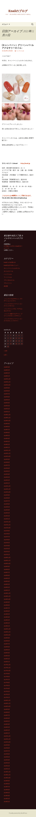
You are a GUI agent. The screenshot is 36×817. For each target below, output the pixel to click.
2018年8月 (7, 641)
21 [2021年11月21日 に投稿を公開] (21, 341)
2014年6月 (7, 790)
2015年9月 (7, 745)
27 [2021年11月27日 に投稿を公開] (19, 344)
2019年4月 (7, 617)
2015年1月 (7, 769)
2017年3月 (7, 691)
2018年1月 (7, 662)
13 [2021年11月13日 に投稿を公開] (19, 338)
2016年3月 (7, 727)
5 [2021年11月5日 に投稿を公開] (16, 335)
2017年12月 (7, 665)
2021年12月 (7, 522)
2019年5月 (7, 614)
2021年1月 (7, 554)
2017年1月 (7, 697)
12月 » (5, 355)
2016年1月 (7, 733)
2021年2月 (7, 551)
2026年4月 (7, 367)
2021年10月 (7, 528)
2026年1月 (7, 376)
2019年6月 (7, 611)
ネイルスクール (8, 271)
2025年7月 (7, 394)
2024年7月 (7, 429)
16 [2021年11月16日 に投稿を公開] (8, 341)
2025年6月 (7, 397)
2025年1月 (7, 412)
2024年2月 (7, 444)
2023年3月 (7, 477)
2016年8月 (7, 712)
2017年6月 (7, 682)
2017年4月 (7, 688)
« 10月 (5, 351)
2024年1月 (7, 447)
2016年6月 (7, 718)
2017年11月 (7, 667)
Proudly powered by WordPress (18, 813)
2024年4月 (7, 438)
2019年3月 (7, 620)
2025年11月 (7, 382)
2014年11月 (7, 775)
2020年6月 (7, 575)
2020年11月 (7, 560)
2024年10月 (7, 420)
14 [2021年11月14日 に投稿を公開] (21, 338)
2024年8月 (7, 426)
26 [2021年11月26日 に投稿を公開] (16, 344)
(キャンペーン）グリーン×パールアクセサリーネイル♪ (18, 46)
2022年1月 (7, 519)
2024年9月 (7, 423)
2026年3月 (7, 370)
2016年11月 (7, 703)
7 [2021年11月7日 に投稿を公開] (21, 335)
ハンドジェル (20, 51)
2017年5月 (7, 685)
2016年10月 (7, 706)
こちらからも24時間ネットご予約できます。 (17, 196)
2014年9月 (7, 781)
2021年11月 (7, 525)
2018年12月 (7, 629)
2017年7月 (7, 679)
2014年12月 (7, 772)
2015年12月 (7, 736)
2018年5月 (7, 650)
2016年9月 (7, 709)
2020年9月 (7, 566)
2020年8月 (7, 569)
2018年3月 (7, 656)
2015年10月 (7, 742)
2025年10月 (7, 385)
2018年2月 (7, 659)
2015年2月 (7, 766)
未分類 (6, 286)
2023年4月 (7, 474)
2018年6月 (7, 647)
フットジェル (8, 277)
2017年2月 (7, 694)
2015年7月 (7, 751)
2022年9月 (7, 495)
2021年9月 (7, 531)
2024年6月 (7, 432)
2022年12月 (7, 486)
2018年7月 (7, 644)
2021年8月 (7, 534)
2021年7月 (7, 537)
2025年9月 (7, 388)
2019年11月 (7, 596)
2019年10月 (7, 599)
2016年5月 (7, 721)
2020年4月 (7, 581)
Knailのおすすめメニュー (11, 265)
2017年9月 (7, 673)
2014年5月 (7, 792)
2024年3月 (7, 441)
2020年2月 (7, 587)
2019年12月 (7, 593)
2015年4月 (7, 760)
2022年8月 (7, 498)
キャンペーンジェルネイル (12, 268)
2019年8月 (7, 605)
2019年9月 (7, 602)
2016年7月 (7, 715)
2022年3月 (7, 513)
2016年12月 (7, 700)
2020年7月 (7, 572)
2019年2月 (7, 623)
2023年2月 (7, 480)
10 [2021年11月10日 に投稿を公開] (10, 338)
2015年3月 (7, 763)
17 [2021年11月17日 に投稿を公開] (10, 341)
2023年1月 (7, 483)
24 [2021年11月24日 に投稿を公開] (10, 344)
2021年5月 (7, 542)
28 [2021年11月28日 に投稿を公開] (21, 344)
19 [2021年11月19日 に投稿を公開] (16, 341)
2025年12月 (7, 379)
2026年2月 (7, 373)
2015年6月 (7, 754)
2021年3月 (7, 548)
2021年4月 (7, 545)
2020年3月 (7, 584)
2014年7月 (7, 787)
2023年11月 (7, 453)
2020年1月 (7, 590)
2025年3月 (7, 406)
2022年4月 (7, 510)
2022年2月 (7, 516)
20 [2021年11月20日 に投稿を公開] (19, 341)
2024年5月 (7, 435)
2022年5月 (7, 507)
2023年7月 (7, 465)
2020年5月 (7, 578)
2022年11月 (7, 489)
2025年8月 (7, 391)
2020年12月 (7, 557)
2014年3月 (7, 798)
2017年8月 (7, 676)
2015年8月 (7, 748)
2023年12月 (7, 450)
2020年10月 (7, 563)
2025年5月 (7, 400)
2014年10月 (7, 778)
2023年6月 (7, 468)
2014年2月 (7, 801)
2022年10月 (7, 492)
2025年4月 (7, 403)
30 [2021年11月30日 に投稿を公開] (8, 346)
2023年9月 (7, 459)
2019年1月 (7, 626)
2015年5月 (7, 757)
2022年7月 (7, 501)
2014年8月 (7, 784)
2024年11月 (7, 417)
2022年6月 (7, 504)
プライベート (8, 283)
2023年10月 (7, 456)
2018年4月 (7, 653)
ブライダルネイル (9, 280)
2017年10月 (7, 670)
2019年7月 (7, 608)
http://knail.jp (25, 163)
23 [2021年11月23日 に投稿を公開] (8, 344)
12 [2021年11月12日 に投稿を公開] (16, 338)
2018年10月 (7, 635)
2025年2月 (7, 409)
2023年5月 (7, 471)
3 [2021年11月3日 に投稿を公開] (10, 335)
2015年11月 (7, 739)
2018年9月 (7, 638)
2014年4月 (7, 795)
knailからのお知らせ (10, 262)
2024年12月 (7, 415)
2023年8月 (7, 462)
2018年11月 (7, 632)
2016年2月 (7, 730)
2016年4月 (7, 724)
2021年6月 (7, 540)
